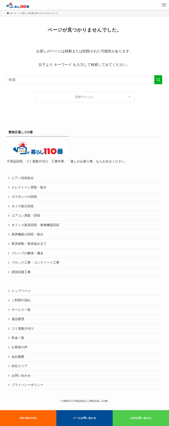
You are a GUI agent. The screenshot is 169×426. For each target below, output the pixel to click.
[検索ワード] (84, 79)
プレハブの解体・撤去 (27, 253)
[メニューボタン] (164, 5)
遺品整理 (18, 319)
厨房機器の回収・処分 (27, 234)
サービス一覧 (21, 309)
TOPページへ (84, 97)
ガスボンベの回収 (24, 196)
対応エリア (19, 366)
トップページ (21, 291)
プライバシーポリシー (27, 385)
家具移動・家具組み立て (29, 243)
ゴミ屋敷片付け (23, 328)
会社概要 (18, 356)
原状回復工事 (21, 272)
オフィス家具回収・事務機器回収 (35, 225)
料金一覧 (18, 338)
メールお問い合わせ (84, 417)
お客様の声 (19, 347)
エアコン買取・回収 (26, 215)
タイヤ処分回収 (23, 206)
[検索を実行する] (158, 79)
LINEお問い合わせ (140, 417)
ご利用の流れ (21, 300)
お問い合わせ (21, 375)
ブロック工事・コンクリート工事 (35, 262)
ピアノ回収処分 (23, 178)
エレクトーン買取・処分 (29, 187)
